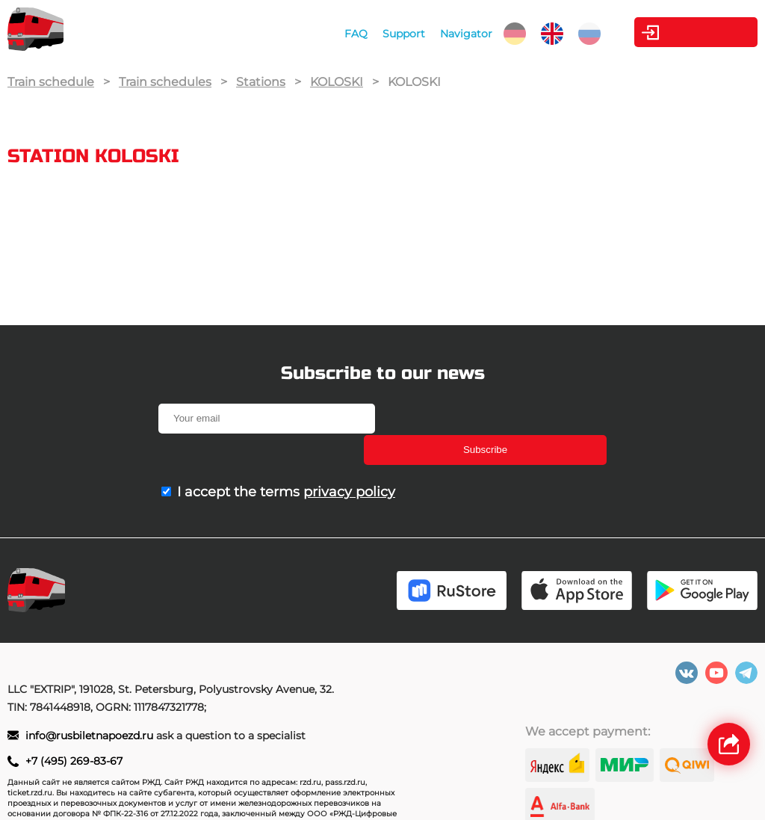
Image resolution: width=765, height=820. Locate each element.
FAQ (337, 33)
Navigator (447, 33)
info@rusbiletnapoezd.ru (90, 706)
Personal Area (687, 32)
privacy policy (349, 460)
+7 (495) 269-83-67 (74, 732)
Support (385, 33)
